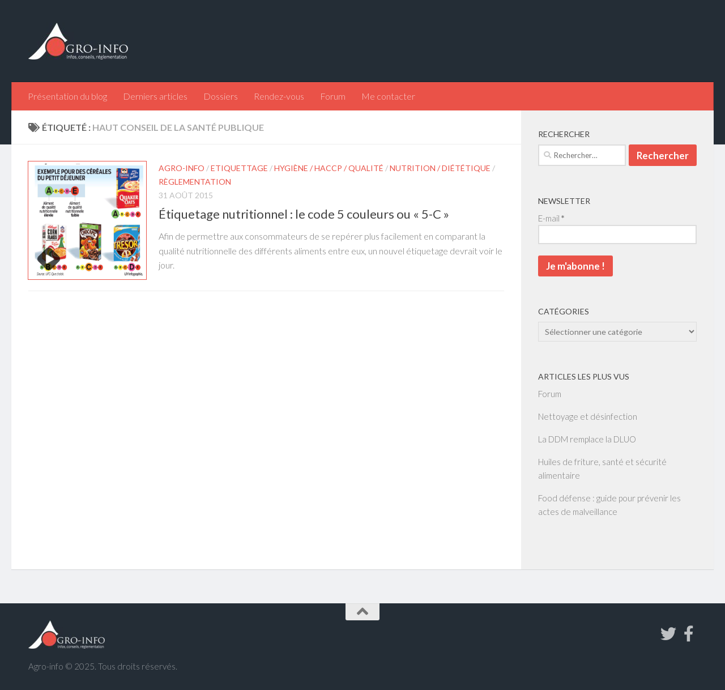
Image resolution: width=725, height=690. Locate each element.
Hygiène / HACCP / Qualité (328, 168)
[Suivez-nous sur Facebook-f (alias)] (689, 634)
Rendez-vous (279, 96)
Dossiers (220, 96)
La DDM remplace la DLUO (587, 439)
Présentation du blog (67, 96)
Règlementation (195, 181)
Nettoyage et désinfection (587, 416)
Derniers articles (155, 96)
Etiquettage (239, 168)
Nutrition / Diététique (440, 168)
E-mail (551, 218)
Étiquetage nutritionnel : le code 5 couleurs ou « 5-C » (304, 214)
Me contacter (388, 96)
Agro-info (181, 168)
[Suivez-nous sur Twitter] (668, 634)
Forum (333, 96)
